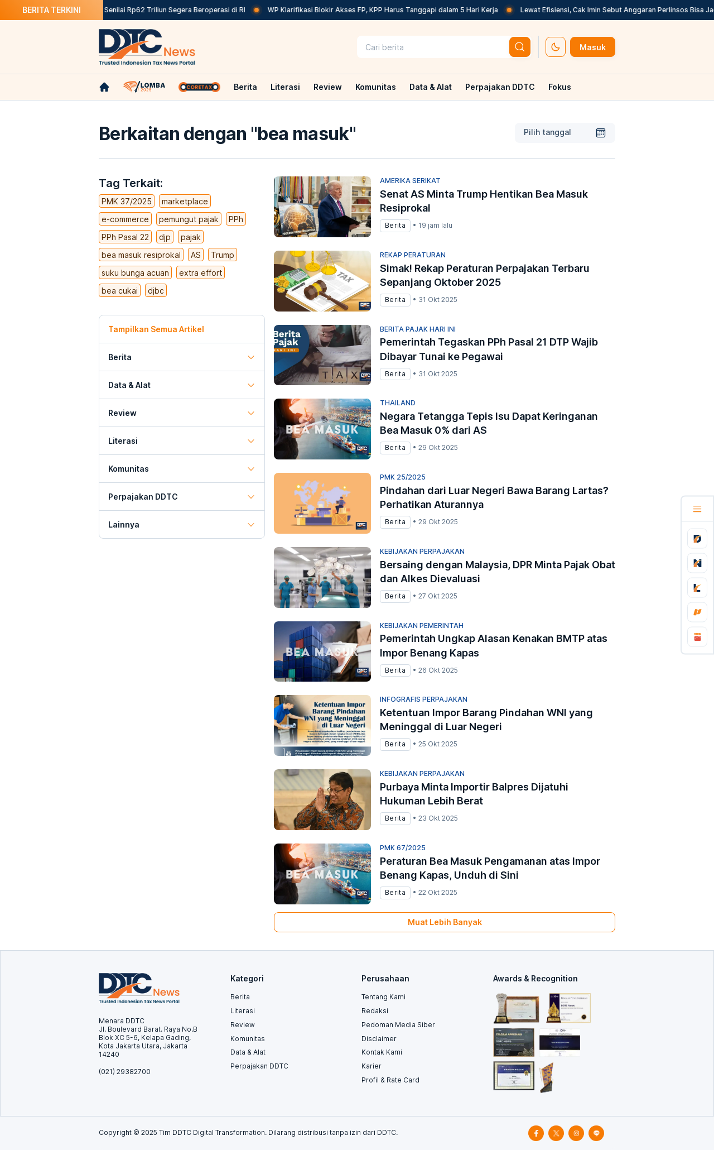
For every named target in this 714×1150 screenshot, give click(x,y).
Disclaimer (379, 1038)
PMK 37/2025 (127, 201)
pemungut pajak (189, 219)
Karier (371, 1066)
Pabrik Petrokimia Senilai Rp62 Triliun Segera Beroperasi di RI (154, 10)
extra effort (200, 272)
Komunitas (375, 87)
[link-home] (104, 87)
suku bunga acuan (135, 272)
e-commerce (125, 219)
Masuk (593, 47)
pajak (191, 237)
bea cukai (120, 290)
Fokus (559, 87)
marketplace (185, 201)
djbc (156, 290)
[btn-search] (519, 47)
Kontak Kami (381, 1052)
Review (327, 87)
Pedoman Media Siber (398, 1024)
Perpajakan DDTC (500, 87)
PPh (236, 219)
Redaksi (374, 1011)
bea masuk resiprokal (141, 255)
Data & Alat (430, 87)
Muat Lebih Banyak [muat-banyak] (445, 922)
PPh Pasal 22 (125, 237)
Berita (245, 87)
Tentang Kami (383, 997)
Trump (222, 255)
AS (196, 255)
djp (165, 237)
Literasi (285, 87)
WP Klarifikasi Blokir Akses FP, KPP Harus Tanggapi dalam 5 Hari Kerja (392, 10)
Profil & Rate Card (390, 1080)
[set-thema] (556, 47)
